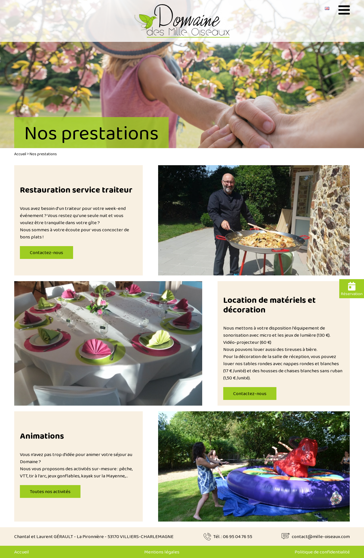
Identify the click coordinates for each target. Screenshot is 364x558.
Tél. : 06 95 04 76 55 (232, 536)
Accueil (20, 154)
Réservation (352, 289)
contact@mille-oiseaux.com (321, 536)
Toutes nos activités (50, 491)
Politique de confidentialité (322, 551)
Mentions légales (161, 551)
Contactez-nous (46, 252)
